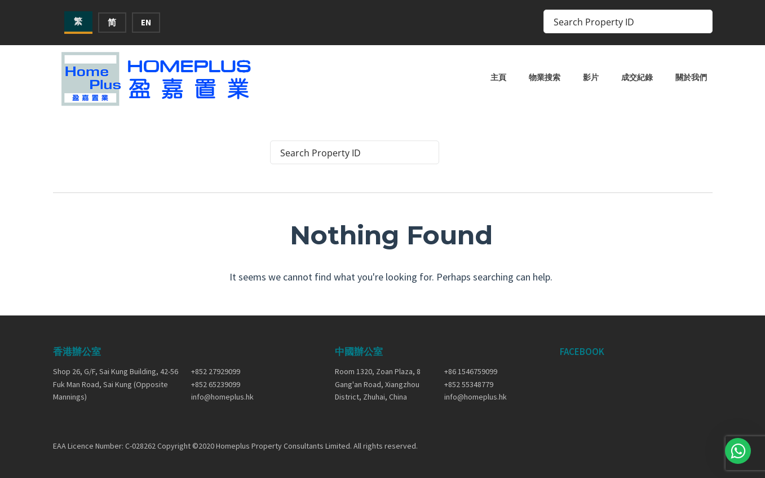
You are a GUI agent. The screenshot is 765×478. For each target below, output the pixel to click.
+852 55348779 (468, 384)
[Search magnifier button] (701, 21)
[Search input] (621, 21)
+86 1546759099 (470, 371)
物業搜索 (544, 77)
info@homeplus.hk (222, 397)
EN (146, 22)
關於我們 (691, 77)
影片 (591, 77)
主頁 (498, 77)
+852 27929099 (215, 371)
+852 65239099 (215, 384)
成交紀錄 (637, 77)
